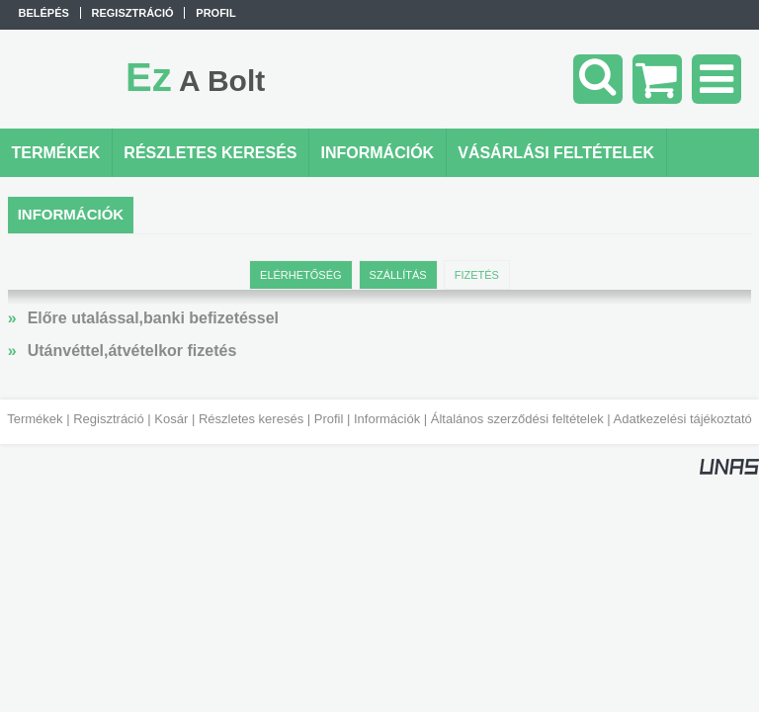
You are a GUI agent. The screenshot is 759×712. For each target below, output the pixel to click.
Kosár (171, 418)
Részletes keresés (251, 418)
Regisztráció (108, 418)
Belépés (44, 13)
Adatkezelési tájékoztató (683, 418)
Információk (387, 418)
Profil (329, 418)
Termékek (34, 418)
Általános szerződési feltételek (517, 418)
